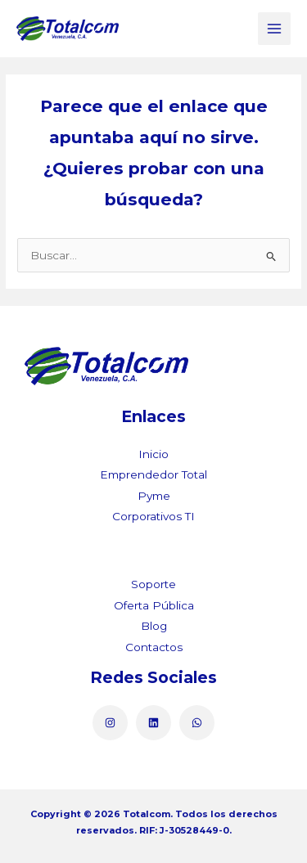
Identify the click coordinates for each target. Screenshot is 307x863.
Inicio (153, 454)
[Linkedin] (153, 722)
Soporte (153, 584)
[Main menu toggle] (274, 29)
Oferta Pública (154, 605)
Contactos (154, 647)
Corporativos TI (153, 516)
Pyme (154, 495)
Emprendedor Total (153, 474)
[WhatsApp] (196, 722)
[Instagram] (110, 722)
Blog (154, 625)
